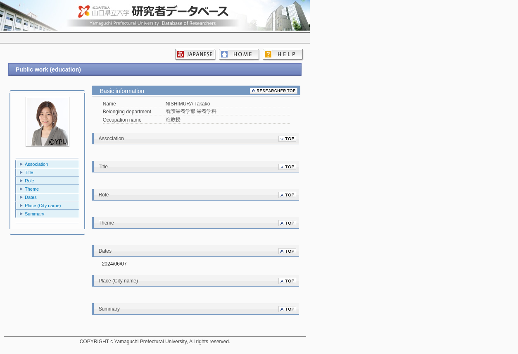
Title (29, 172)
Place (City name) (43, 205)
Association (36, 164)
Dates (31, 197)
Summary (34, 213)
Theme (32, 189)
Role (29, 180)
